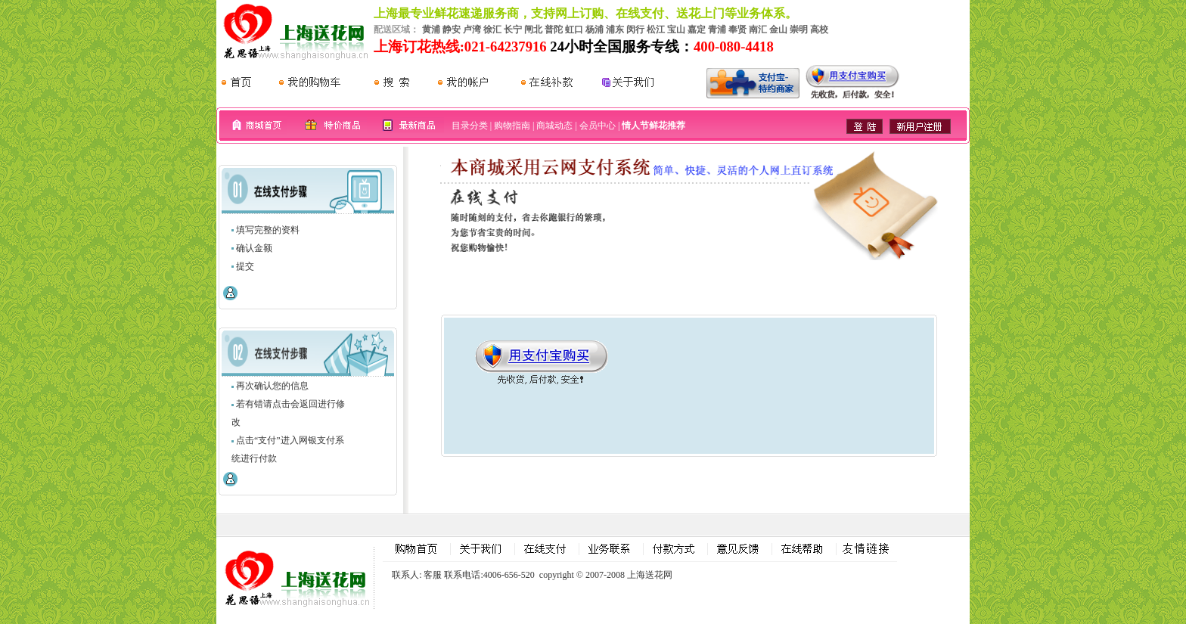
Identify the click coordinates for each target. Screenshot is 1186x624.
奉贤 (737, 29)
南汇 (758, 29)
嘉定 (697, 29)
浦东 (615, 29)
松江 (656, 29)
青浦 (717, 29)
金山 (778, 29)
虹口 (574, 29)
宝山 (676, 29)
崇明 (799, 29)
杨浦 (594, 29)
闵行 (635, 29)
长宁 (513, 29)
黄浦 (431, 29)
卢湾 (472, 29)
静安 (451, 29)
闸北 (533, 29)
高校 (819, 29)
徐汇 (492, 29)
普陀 (554, 29)
